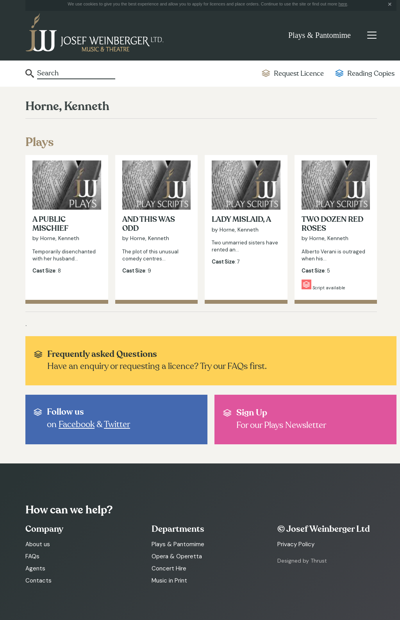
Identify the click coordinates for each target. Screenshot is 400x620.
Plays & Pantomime (319, 35)
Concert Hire (169, 568)
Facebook (77, 424)
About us (37, 544)
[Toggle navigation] (371, 35)
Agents (35, 568)
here (343, 4)
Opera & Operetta (177, 556)
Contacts (38, 580)
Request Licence (299, 73)
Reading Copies (371, 73)
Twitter (117, 424)
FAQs (32, 556)
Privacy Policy (295, 544)
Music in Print (169, 580)
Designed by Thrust (302, 560)
